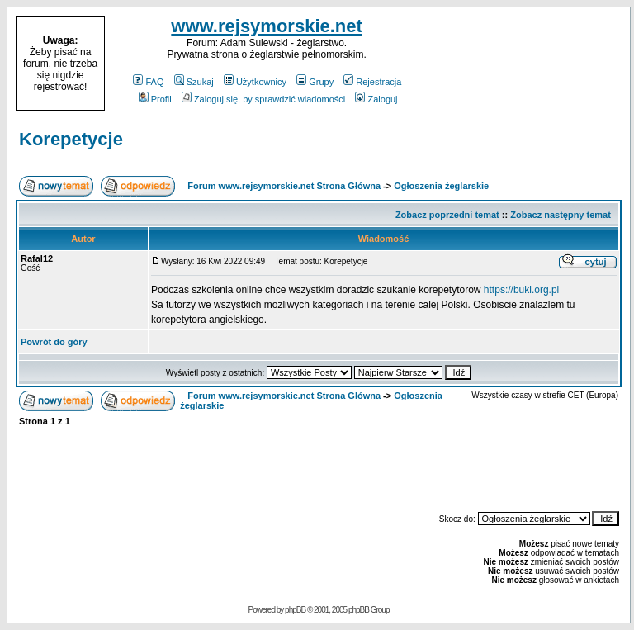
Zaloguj (376, 99)
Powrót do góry (54, 342)
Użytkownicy (255, 82)
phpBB (295, 609)
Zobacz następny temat (560, 215)
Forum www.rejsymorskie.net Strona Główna (284, 186)
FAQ (148, 82)
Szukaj (194, 82)
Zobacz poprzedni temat (447, 215)
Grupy (315, 82)
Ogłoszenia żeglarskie (441, 186)
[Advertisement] (525, 63)
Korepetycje (71, 139)
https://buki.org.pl (521, 290)
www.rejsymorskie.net (266, 26)
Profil (155, 99)
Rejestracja (372, 82)
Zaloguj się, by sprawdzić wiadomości (263, 99)
